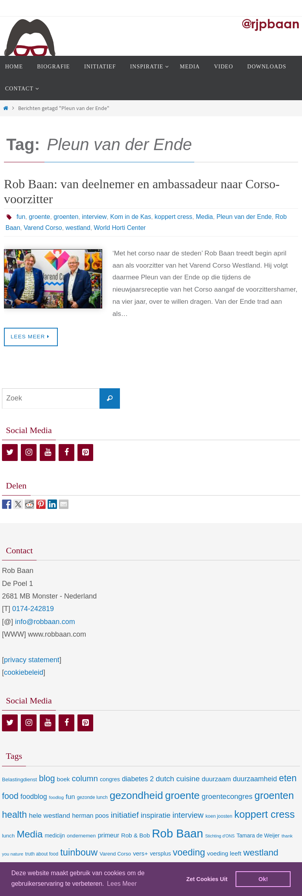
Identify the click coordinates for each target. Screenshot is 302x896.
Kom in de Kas (130, 216)
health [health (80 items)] (14, 815)
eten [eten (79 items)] (287, 778)
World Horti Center (120, 227)
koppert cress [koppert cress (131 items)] (264, 814)
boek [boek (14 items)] (63, 779)
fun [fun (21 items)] (70, 797)
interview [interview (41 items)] (187, 815)
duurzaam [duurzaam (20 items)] (216, 779)
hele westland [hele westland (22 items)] (49, 815)
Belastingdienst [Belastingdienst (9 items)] (19, 779)
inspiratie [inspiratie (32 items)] (156, 815)
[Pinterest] (85, 452)
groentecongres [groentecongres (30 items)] (227, 796)
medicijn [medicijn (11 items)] (55, 835)
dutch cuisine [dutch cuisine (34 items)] (178, 779)
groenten (65, 216)
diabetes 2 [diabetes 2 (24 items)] (138, 779)
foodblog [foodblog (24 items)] (33, 797)
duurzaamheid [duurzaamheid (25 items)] (255, 779)
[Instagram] (29, 452)
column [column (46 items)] (85, 778)
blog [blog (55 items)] (47, 778)
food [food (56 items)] (10, 796)
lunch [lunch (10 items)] (8, 836)
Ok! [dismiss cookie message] (263, 879)
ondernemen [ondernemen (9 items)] (81, 836)
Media (204, 216)
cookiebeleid (23, 672)
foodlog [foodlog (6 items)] (56, 797)
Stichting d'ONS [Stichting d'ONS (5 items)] (220, 836)
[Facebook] (66, 452)
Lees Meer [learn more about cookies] (122, 883)
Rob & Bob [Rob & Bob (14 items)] (135, 835)
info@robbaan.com (45, 622)
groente (39, 216)
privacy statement (31, 660)
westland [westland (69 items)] (260, 852)
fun (21, 216)
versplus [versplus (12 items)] (160, 853)
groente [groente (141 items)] (182, 795)
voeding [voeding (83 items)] (189, 852)
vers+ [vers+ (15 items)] (140, 853)
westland (78, 227)
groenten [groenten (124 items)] (274, 795)
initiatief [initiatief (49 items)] (125, 814)
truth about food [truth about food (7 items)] (41, 854)
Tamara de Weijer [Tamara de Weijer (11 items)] (258, 835)
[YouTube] (47, 452)
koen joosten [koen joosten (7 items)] (219, 816)
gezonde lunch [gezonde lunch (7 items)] (92, 797)
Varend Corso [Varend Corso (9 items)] (115, 854)
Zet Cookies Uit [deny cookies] (207, 879)
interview (94, 216)
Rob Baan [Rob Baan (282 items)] (177, 833)
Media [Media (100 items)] (29, 834)
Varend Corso (43, 227)
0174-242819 (33, 609)
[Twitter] (10, 452)
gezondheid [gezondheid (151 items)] (136, 795)
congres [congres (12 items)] (110, 779)
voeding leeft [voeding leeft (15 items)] (224, 853)
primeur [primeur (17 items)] (108, 835)
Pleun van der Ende (244, 216)
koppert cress (173, 216)
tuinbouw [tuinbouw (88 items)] (79, 852)
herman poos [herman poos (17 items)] (90, 815)
